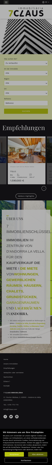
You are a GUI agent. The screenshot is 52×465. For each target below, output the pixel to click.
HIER (37, 443)
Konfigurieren (26, 460)
